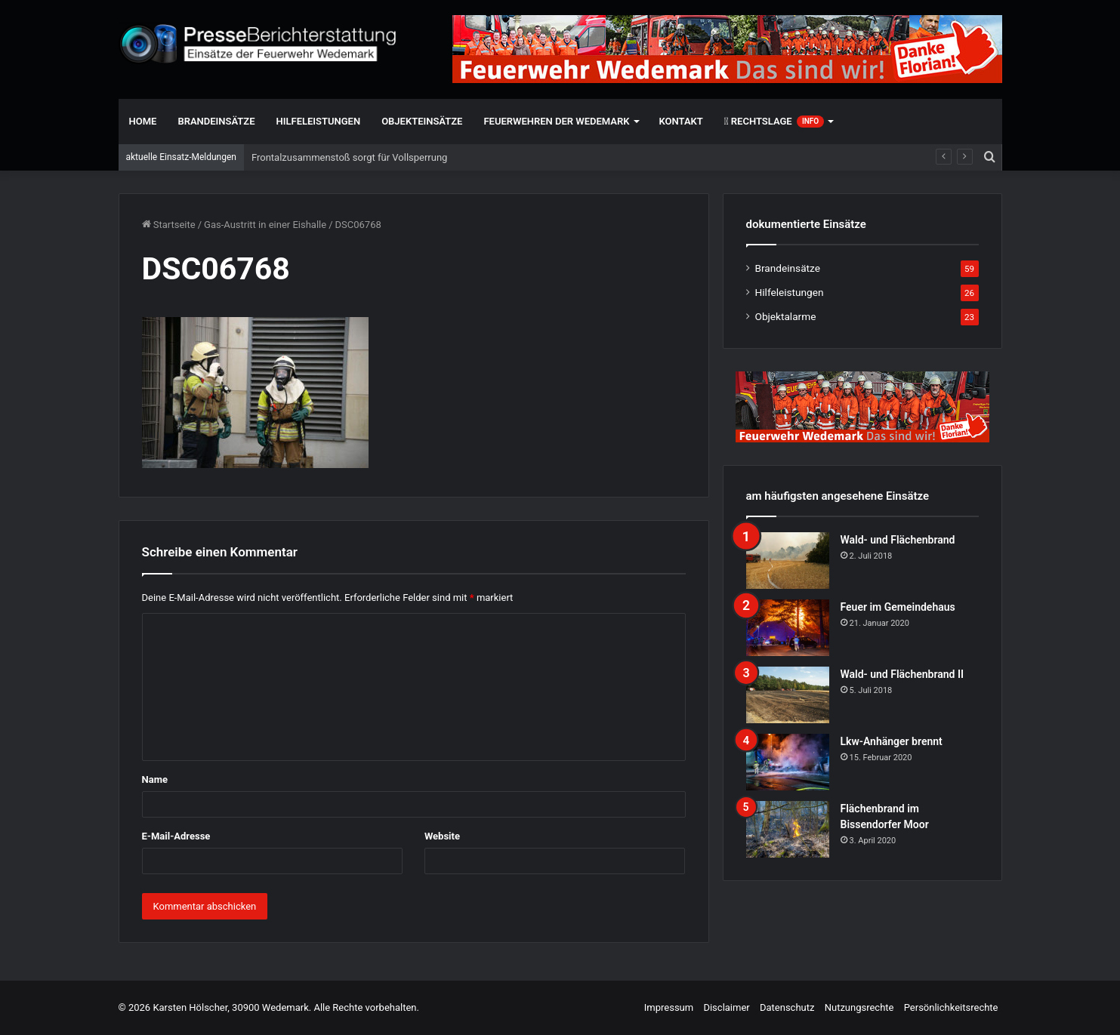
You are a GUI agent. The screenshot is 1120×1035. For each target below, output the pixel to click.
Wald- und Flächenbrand (898, 540)
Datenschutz (787, 1007)
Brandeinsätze (216, 121)
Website (442, 836)
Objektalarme (785, 316)
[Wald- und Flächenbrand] (787, 560)
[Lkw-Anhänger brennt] (787, 762)
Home (143, 121)
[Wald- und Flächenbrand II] (787, 695)
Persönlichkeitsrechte (951, 1007)
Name (155, 779)
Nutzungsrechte (859, 1007)
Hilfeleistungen (318, 121)
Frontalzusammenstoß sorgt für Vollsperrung (349, 157)
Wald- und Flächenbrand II (902, 674)
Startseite (169, 224)
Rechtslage (774, 122)
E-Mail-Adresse (176, 836)
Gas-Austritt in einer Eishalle (265, 224)
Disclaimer (726, 1007)
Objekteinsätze (421, 121)
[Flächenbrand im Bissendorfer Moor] (787, 829)
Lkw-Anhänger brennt (892, 741)
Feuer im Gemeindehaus (898, 607)
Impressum (668, 1007)
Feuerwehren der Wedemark (556, 121)
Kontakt (681, 121)
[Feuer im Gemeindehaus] (787, 627)
